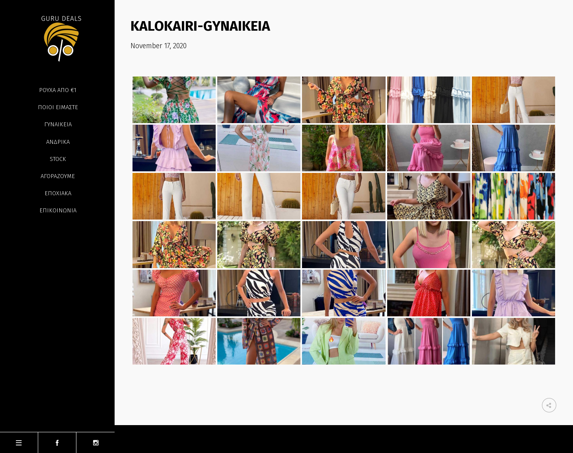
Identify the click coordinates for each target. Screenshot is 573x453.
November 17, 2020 (159, 45)
